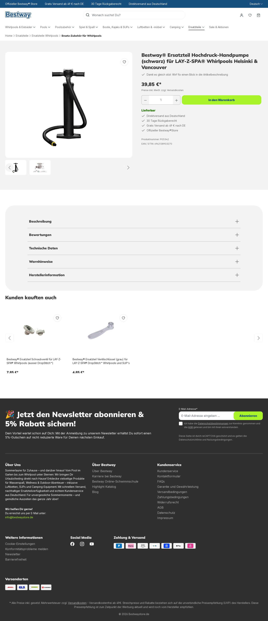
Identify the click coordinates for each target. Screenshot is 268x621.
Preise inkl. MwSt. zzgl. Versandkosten (162, 90)
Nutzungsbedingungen (219, 439)
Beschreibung (40, 221)
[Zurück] (9, 167)
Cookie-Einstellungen (20, 544)
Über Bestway (102, 471)
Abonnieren (248, 416)
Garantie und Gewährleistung (177, 487)
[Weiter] (128, 167)
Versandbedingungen (172, 492)
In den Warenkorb (221, 100)
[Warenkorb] (258, 15)
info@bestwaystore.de (19, 517)
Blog (95, 492)
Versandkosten (77, 602)
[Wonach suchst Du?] (138, 15)
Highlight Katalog (104, 487)
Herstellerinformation (47, 275)
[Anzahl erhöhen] (177, 100)
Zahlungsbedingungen (173, 497)
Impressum (165, 518)
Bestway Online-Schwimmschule (115, 481)
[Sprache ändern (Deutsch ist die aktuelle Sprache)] (256, 4)
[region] (69, 113)
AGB (190, 427)
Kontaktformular (169, 476)
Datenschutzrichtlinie (190, 439)
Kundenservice (167, 471)
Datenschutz (166, 513)
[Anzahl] (161, 100)
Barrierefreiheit (15, 559)
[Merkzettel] (250, 15)
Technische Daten (43, 248)
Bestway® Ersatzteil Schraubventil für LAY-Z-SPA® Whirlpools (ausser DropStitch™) (34, 361)
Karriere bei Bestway (107, 476)
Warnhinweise (41, 261)
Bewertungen (40, 235)
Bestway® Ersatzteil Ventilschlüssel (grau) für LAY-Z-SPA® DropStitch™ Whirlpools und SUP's (101, 361)
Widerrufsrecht (168, 502)
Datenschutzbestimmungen (213, 423)
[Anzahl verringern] (145, 100)
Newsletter (12, 554)
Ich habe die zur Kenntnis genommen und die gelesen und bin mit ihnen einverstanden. (222, 425)
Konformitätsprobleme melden (26, 549)
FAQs (161, 481)
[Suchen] (87, 15)
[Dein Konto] (241, 15)
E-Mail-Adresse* (188, 409)
